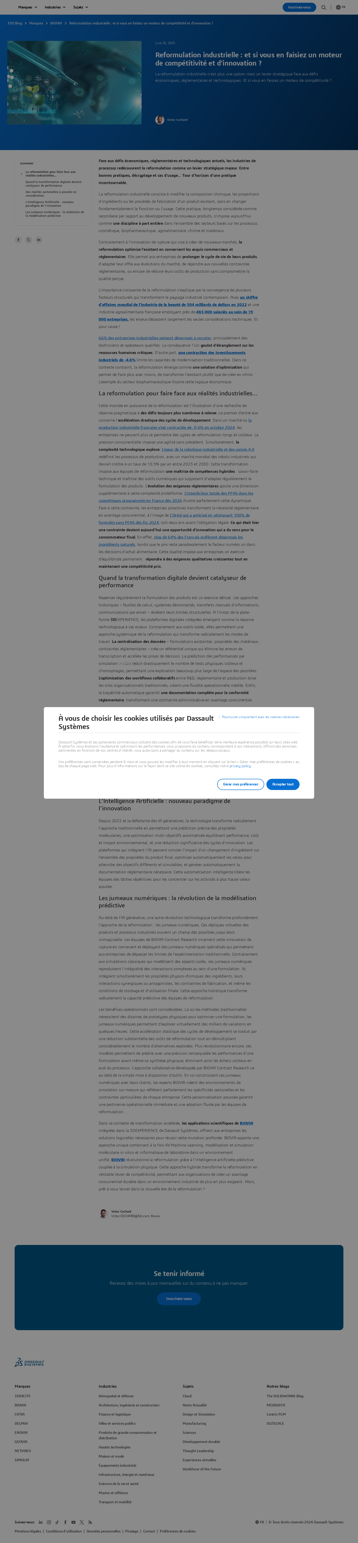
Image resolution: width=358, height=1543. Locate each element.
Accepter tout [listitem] (283, 784)
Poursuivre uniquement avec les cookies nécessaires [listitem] (259, 718)
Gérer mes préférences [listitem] (235, 784)
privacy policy (240, 766)
